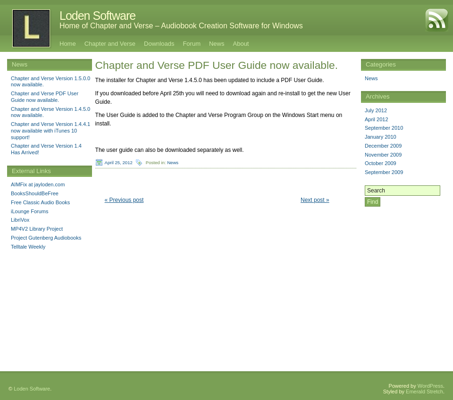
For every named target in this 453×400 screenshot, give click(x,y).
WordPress (430, 379)
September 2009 (384, 172)
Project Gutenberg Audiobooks (46, 238)
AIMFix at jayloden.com (38, 184)
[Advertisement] (49, 317)
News (217, 43)
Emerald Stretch (424, 384)
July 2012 (376, 110)
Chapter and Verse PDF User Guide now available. (44, 97)
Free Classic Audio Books (40, 202)
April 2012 (376, 119)
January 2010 (380, 137)
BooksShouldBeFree (35, 193)
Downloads (159, 43)
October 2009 (380, 163)
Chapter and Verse (109, 43)
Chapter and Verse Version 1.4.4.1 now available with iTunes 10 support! (50, 130)
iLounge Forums (30, 211)
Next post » (315, 200)
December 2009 (383, 146)
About (241, 43)
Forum (192, 43)
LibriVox (20, 220)
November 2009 (383, 155)
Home (67, 43)
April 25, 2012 (119, 162)
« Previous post (124, 200)
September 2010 (384, 128)
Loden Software (97, 15)
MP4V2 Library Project (37, 229)
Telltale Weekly (28, 247)
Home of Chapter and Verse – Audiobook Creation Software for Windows (181, 26)
